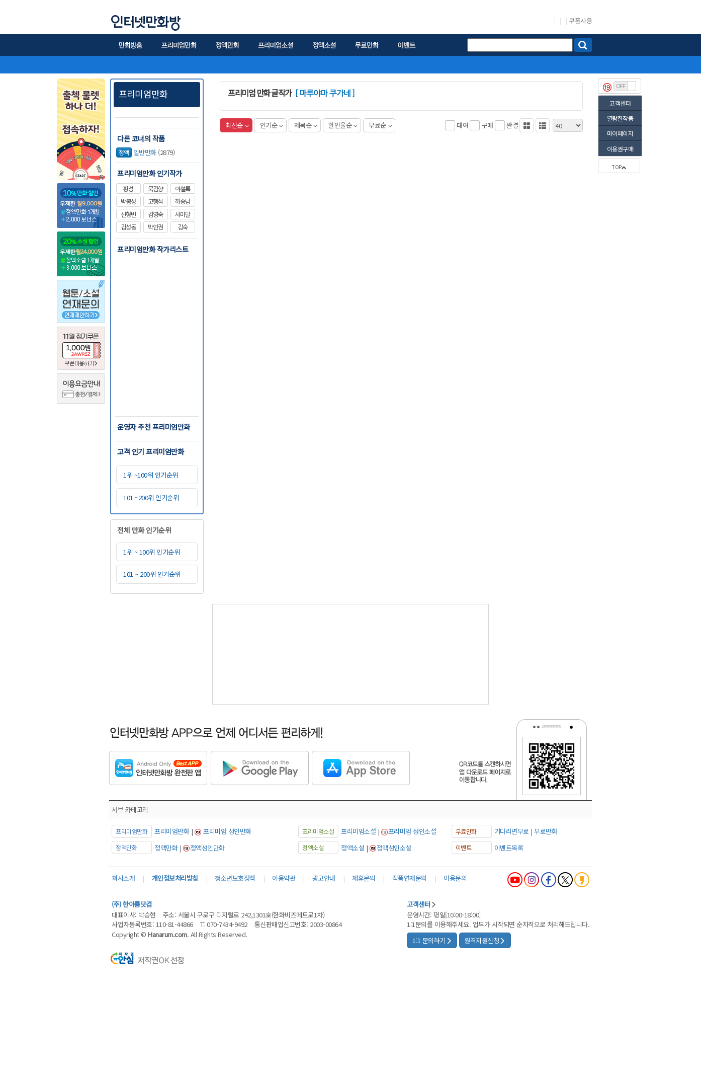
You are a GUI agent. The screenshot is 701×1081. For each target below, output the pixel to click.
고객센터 (620, 103)
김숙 (183, 226)
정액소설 (352, 848)
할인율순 (343, 125)
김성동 (128, 226)
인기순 (271, 125)
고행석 (155, 201)
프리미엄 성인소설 (412, 831)
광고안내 (323, 878)
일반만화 (136, 152)
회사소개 (123, 878)
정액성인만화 (207, 848)
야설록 (182, 188)
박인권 (155, 226)
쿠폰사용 (580, 20)
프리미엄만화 (143, 93)
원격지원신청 (484, 940)
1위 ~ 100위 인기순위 (151, 552)
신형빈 (128, 214)
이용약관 (283, 878)
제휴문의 (363, 878)
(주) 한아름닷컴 (132, 904)
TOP (619, 167)
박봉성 (128, 201)
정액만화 (166, 848)
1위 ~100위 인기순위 (150, 475)
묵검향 (155, 188)
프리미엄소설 (358, 831)
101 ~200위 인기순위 (151, 497)
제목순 (305, 125)
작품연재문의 (409, 878)
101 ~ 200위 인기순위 (152, 574)
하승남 (182, 201)
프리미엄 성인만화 (227, 831)
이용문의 (455, 878)
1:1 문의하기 (432, 940)
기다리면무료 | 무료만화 (526, 831)
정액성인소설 (394, 848)
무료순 (380, 125)
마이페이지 (620, 133)
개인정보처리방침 (175, 878)
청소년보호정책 (235, 878)
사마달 (182, 214)
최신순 (236, 125)
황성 (128, 188)
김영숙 (155, 214)
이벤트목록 (508, 848)
